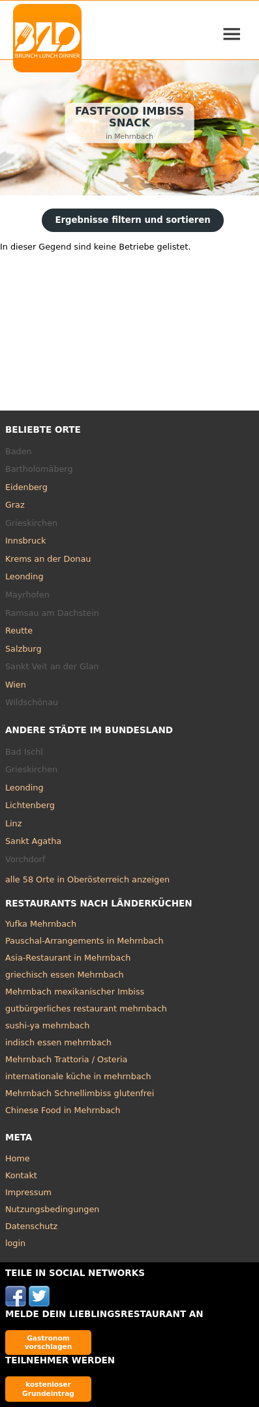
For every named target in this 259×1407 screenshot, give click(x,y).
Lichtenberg (30, 805)
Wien (15, 684)
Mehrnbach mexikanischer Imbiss (74, 991)
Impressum (28, 1192)
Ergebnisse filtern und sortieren (132, 220)
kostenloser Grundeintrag (48, 1388)
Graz (15, 505)
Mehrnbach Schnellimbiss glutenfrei (79, 1093)
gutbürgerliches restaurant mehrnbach (86, 1008)
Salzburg (23, 649)
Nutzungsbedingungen (52, 1209)
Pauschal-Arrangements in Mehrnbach (84, 941)
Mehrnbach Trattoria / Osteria (66, 1059)
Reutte (19, 630)
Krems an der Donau (48, 559)
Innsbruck (25, 540)
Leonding (24, 576)
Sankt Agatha (33, 841)
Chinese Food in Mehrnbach (63, 1110)
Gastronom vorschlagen (48, 1342)
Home (17, 1158)
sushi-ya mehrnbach (47, 1025)
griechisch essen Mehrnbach (64, 974)
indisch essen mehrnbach (58, 1042)
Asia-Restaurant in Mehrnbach (67, 958)
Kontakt (21, 1175)
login (15, 1243)
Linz (13, 823)
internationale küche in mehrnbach (78, 1076)
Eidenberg (26, 487)
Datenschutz (31, 1226)
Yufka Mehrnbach (40, 924)
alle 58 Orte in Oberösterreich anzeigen (87, 879)
